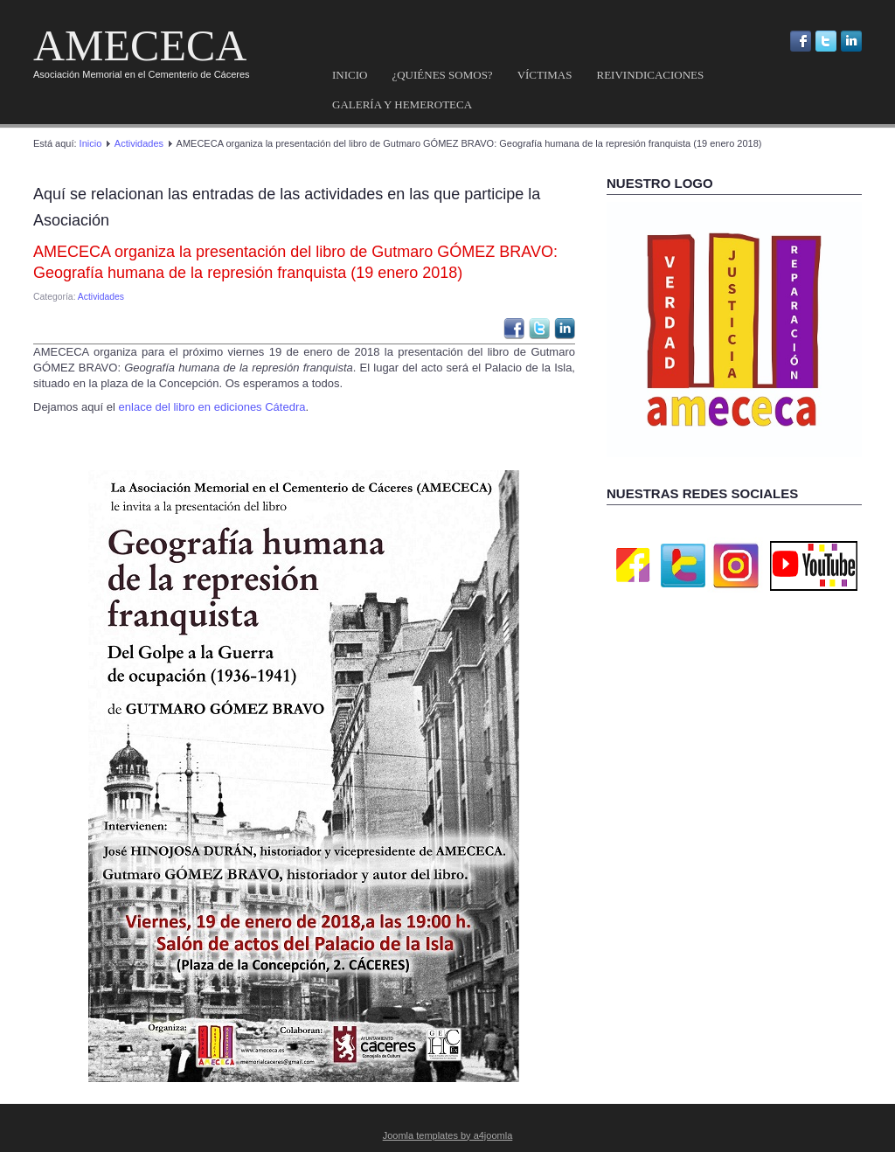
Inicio (349, 74)
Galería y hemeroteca (402, 104)
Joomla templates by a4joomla (448, 1135)
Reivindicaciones (650, 74)
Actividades (138, 143)
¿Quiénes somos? (442, 74)
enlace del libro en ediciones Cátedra (210, 406)
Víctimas (544, 74)
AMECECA (139, 45)
